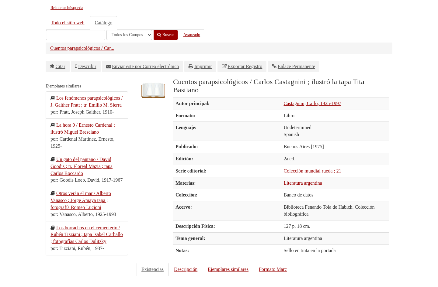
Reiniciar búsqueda (66, 7)
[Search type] (129, 35)
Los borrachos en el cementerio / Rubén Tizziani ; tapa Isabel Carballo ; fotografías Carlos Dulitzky (86, 234)
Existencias (152, 269)
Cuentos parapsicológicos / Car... (82, 48)
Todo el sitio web (67, 22)
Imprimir (203, 66)
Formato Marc (273, 269)
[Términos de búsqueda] (75, 35)
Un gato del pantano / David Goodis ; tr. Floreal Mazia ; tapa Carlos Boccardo (81, 166)
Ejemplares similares (228, 269)
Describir (87, 66)
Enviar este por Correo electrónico (145, 66)
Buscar (165, 34)
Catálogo (103, 22)
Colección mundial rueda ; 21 (312, 170)
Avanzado (191, 34)
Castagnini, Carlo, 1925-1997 (312, 103)
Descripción (185, 269)
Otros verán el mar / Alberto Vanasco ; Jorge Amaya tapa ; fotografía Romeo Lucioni (80, 200)
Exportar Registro (245, 66)
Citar (60, 66)
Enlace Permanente (296, 66)
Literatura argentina (303, 183)
